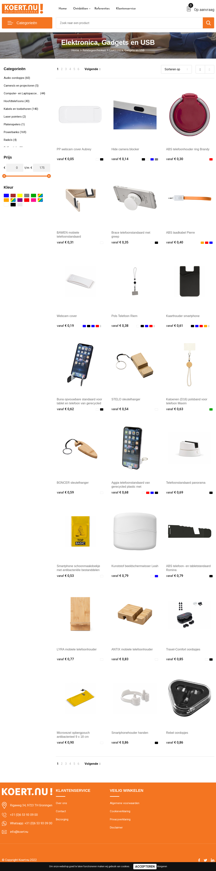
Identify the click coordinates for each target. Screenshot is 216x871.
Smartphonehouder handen (129, 732)
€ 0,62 (65, 409)
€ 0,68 (119, 492)
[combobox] (129, 22)
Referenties (102, 8)
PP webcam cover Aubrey (74, 149)
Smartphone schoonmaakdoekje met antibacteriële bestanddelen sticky (78, 570)
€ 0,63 (174, 409)
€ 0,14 (119, 159)
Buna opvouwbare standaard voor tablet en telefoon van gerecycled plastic (79, 403)
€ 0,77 (65, 659)
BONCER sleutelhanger (73, 482)
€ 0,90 (65, 742)
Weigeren (162, 866)
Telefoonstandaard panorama (185, 482)
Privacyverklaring (120, 819)
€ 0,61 (174, 326)
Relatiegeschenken (94, 50)
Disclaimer (116, 827)
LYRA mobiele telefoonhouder (77, 649)
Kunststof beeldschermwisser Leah (134, 566)
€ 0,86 (119, 742)
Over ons (61, 803)
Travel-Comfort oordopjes (183, 649)
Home (63, 8)
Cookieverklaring (120, 811)
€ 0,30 (174, 159)
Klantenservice (126, 8)
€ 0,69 (174, 492)
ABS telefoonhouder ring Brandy (187, 149)
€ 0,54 (119, 409)
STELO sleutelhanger (125, 399)
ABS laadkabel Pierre (180, 232)
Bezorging (62, 819)
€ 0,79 (119, 576)
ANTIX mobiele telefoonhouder (132, 649)
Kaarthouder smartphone (183, 316)
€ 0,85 (174, 659)
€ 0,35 (119, 242)
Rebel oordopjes (177, 732)
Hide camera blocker (125, 149)
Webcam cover (67, 316)
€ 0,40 (174, 242)
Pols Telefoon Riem (124, 316)
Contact (61, 811)
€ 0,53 (65, 576)
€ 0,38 (119, 326)
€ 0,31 (65, 242)
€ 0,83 (119, 659)
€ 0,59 (65, 492)
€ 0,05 (65, 159)
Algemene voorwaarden (124, 803)
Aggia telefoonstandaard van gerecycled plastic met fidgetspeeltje (130, 486)
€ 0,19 (65, 326)
